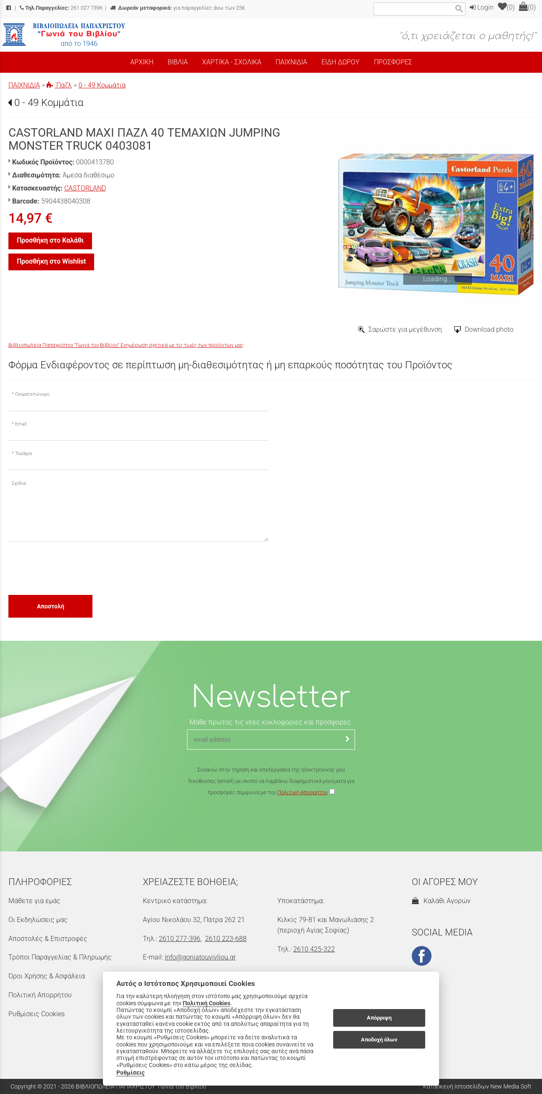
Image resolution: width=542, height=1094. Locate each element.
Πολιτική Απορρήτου (302, 792)
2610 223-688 (226, 939)
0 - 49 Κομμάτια (102, 85)
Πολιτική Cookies (206, 1003)
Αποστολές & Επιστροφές (47, 939)
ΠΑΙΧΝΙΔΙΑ (24, 85)
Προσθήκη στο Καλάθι (50, 240)
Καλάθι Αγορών (441, 901)
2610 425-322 (314, 949)
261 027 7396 (61, 8)
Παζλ (59, 85)
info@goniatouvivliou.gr (200, 957)
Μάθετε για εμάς (34, 901)
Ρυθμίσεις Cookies (36, 1014)
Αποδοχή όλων (379, 1039)
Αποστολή (50, 606)
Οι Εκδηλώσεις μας (38, 920)
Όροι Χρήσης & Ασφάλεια (46, 976)
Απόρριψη (379, 1018)
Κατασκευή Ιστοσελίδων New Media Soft (477, 1086)
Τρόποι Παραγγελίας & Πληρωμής (60, 957)
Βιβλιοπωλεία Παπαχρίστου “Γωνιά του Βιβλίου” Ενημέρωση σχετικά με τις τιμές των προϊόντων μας (125, 345)
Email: (21, 424)
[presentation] (72, 567)
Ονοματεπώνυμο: (32, 394)
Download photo (489, 329)
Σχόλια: (19, 483)
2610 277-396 (179, 939)
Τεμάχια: (23, 453)
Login (482, 7)
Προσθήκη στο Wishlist (51, 261)
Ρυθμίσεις (130, 1072)
